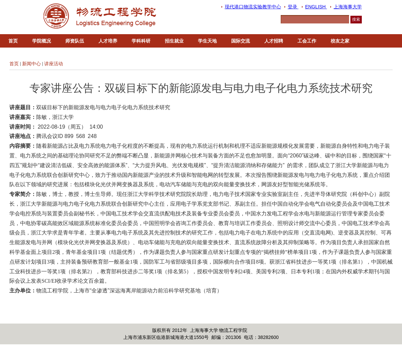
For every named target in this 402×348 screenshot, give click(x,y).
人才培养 (107, 41)
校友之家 (340, 41)
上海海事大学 (348, 6)
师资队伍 (74, 41)
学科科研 (141, 41)
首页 (13, 41)
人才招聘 (273, 41)
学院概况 (41, 41)
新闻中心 (31, 63)
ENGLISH (316, 6)
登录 (293, 6)
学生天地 (207, 41)
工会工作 (306, 41)
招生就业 (174, 41)
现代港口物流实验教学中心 (253, 6)
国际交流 (240, 41)
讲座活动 (53, 63)
